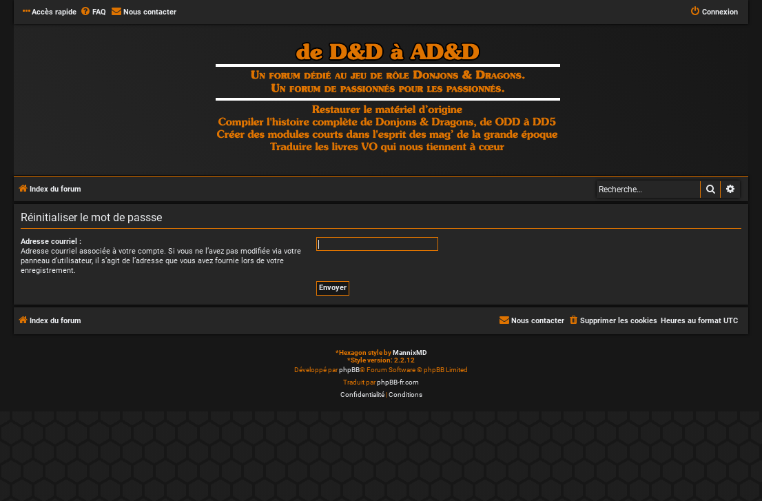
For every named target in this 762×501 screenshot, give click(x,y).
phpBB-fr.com (398, 382)
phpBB (349, 370)
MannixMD (410, 352)
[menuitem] (93, 12)
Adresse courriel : (51, 241)
